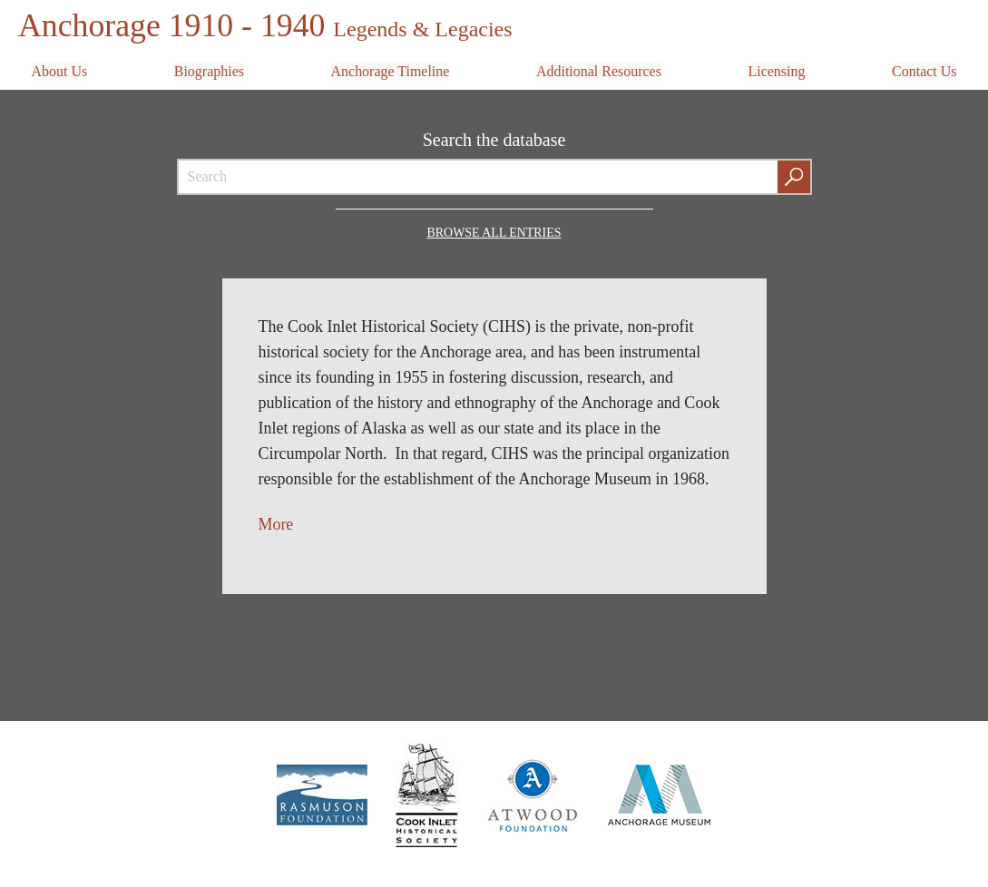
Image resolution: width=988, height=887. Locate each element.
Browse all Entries (494, 231)
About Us (60, 69)
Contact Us (924, 69)
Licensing (776, 69)
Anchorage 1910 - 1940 (266, 25)
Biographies (209, 69)
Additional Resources (598, 69)
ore (283, 522)
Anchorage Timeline (389, 69)
